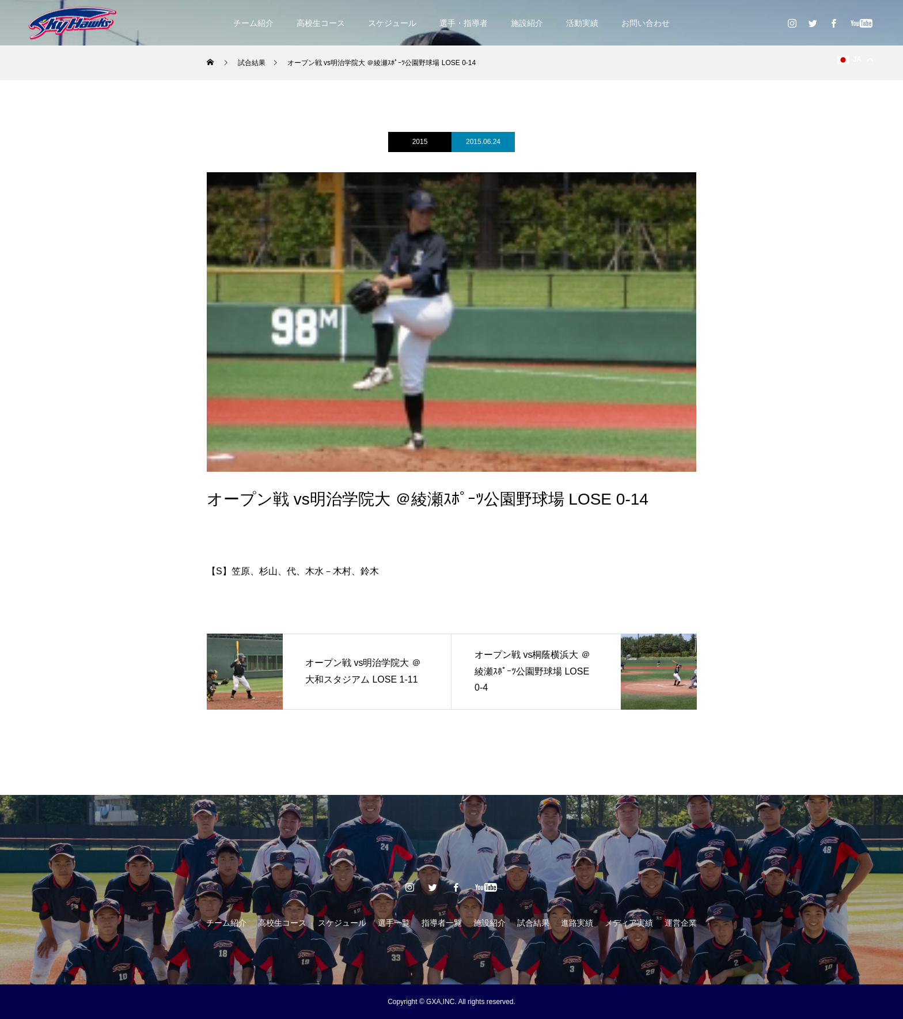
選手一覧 (394, 922)
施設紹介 (527, 23)
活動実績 (582, 23)
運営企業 (681, 922)
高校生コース (321, 23)
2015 (420, 142)
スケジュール (392, 23)
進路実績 (577, 922)
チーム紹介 (253, 23)
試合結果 (533, 922)
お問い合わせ (645, 23)
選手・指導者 (463, 23)
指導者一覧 (442, 922)
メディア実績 (629, 922)
